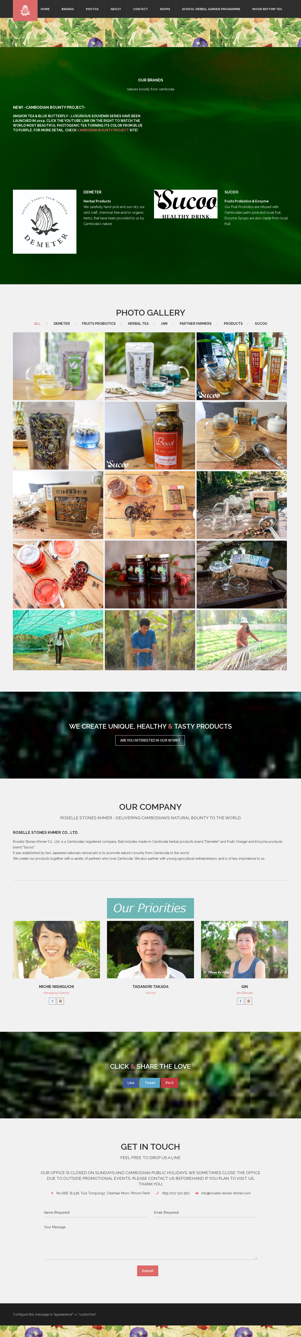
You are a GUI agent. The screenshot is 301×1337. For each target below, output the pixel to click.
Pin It (170, 1094)
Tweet (150, 1094)
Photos (92, 9)
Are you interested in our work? (150, 752)
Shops (165, 9)
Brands (68, 9)
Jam (164, 323)
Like (130, 1094)
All (37, 323)
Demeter (62, 323)
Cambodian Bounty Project (103, 130)
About (116, 9)
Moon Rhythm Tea (267, 9)
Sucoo (261, 323)
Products (233, 323)
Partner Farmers (196, 323)
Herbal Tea (138, 323)
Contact (140, 9)
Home (45, 9)
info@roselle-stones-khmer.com (226, 1205)
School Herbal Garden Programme (211, 9)
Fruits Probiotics (99, 323)
